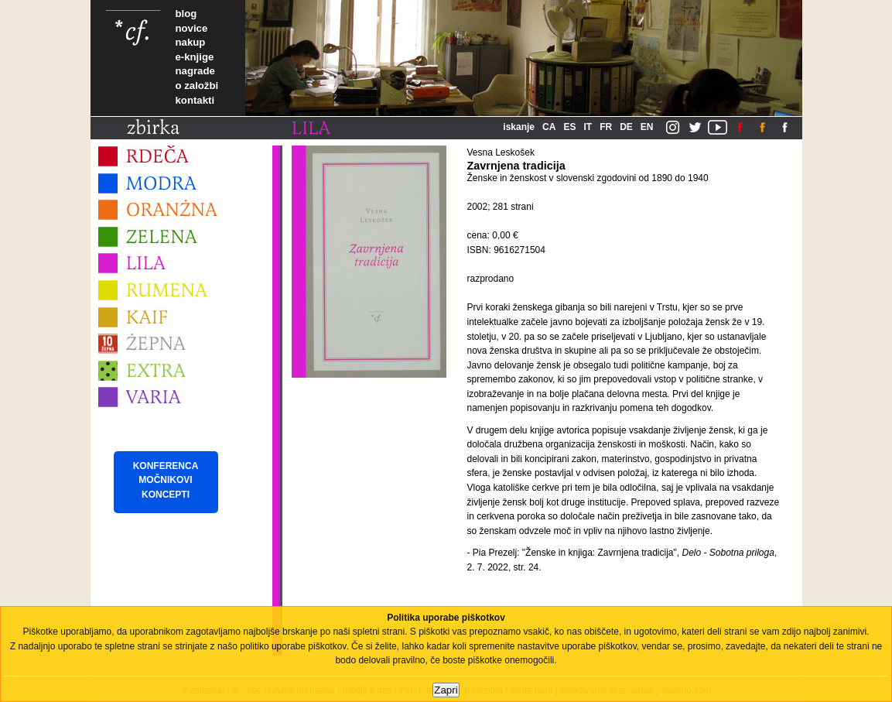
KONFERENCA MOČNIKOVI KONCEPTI (166, 480)
